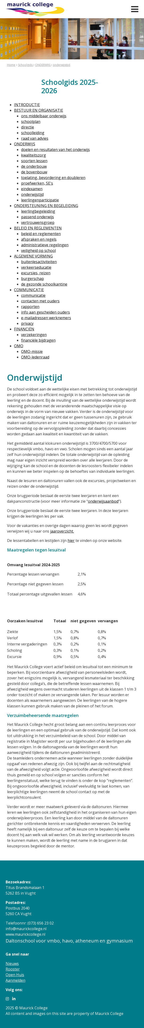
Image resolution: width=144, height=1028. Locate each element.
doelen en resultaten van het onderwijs (55, 149)
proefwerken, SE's (37, 183)
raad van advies (34, 138)
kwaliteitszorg (33, 155)
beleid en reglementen (41, 233)
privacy (27, 323)
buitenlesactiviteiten (39, 261)
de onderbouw (34, 166)
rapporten (30, 306)
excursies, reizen (35, 273)
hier (71, 540)
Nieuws (12, 963)
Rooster (13, 969)
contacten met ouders (40, 301)
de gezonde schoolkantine (44, 284)
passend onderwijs (37, 216)
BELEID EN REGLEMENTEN (38, 228)
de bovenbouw (34, 172)
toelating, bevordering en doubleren (53, 177)
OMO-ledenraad (35, 357)
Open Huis (15, 974)
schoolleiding (32, 132)
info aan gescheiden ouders (45, 312)
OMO (18, 345)
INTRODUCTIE (27, 104)
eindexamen (31, 188)
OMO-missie (32, 351)
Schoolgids (25, 65)
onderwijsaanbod (103, 501)
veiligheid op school (38, 250)
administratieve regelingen (44, 244)
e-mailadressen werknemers (46, 317)
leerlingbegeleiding (38, 211)
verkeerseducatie (36, 267)
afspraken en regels (39, 239)
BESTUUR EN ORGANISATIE (38, 110)
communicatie (33, 295)
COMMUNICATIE (29, 289)
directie (27, 127)
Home (11, 65)
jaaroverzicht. (62, 531)
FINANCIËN (24, 329)
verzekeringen (34, 334)
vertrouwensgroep (37, 222)
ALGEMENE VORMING (33, 256)
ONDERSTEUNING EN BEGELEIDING (46, 205)
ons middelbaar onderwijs (43, 115)
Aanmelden (15, 980)
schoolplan (30, 121)
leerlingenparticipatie (40, 200)
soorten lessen (34, 160)
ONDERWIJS (43, 65)
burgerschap (32, 278)
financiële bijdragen (38, 340)
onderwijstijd (61, 65)
